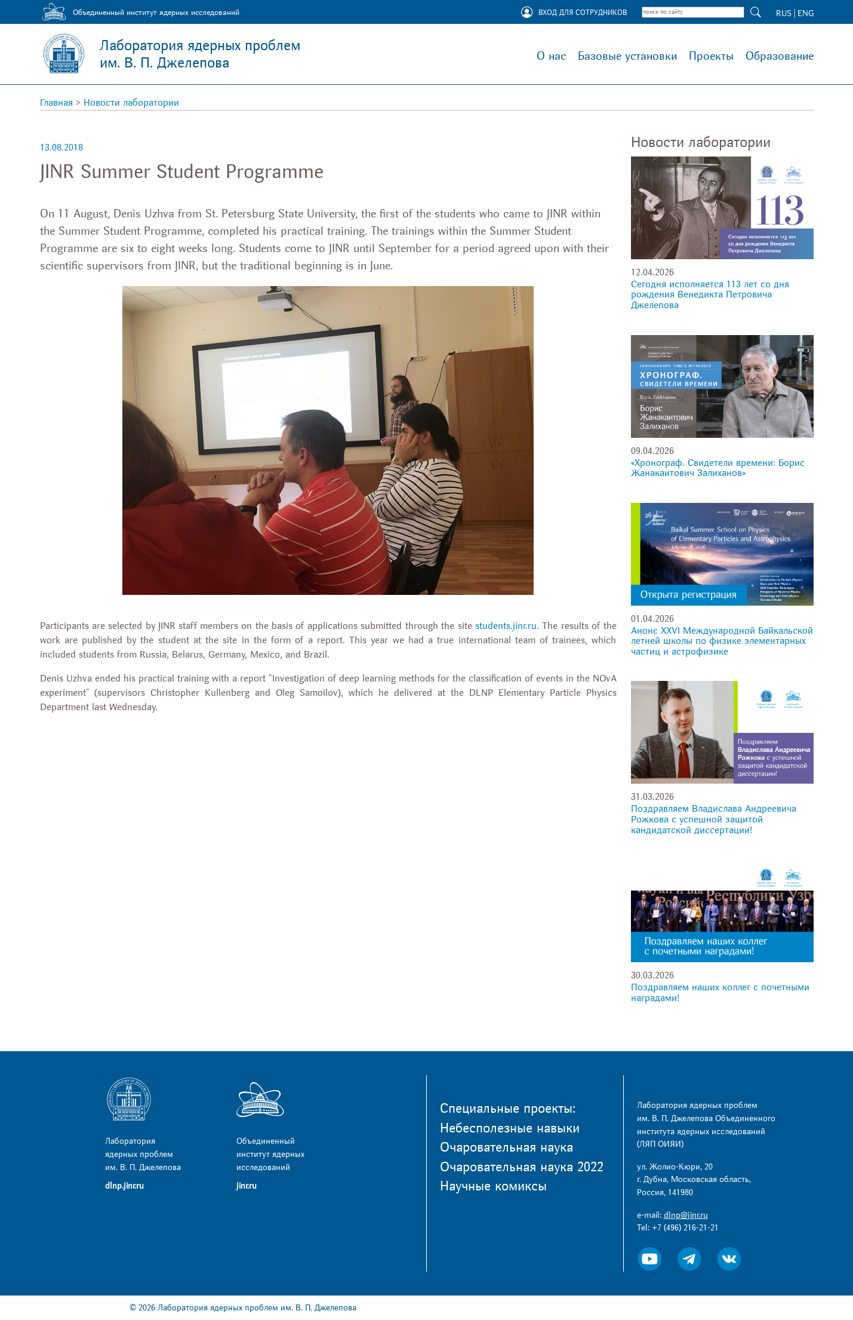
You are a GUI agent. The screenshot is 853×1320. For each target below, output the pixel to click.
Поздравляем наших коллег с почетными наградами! (720, 992)
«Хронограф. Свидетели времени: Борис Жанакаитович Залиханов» (718, 468)
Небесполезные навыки (510, 1128)
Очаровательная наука (506, 1147)
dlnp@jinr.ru (686, 1215)
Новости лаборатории (131, 103)
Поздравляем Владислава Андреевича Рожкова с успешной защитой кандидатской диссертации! (713, 819)
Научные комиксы (493, 1186)
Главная (56, 103)
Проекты (711, 56)
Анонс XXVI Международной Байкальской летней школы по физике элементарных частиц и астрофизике (722, 641)
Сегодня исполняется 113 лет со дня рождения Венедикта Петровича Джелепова (710, 294)
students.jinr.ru (506, 626)
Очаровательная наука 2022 (521, 1167)
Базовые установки (627, 56)
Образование (780, 56)
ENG (805, 13)
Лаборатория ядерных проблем (200, 54)
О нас (551, 56)
